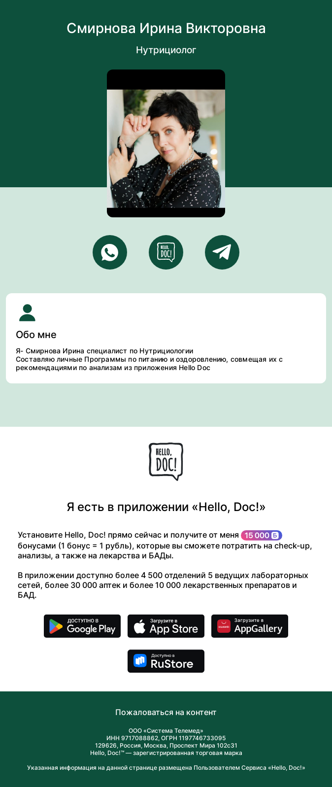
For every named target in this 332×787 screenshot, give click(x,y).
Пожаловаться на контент (166, 712)
